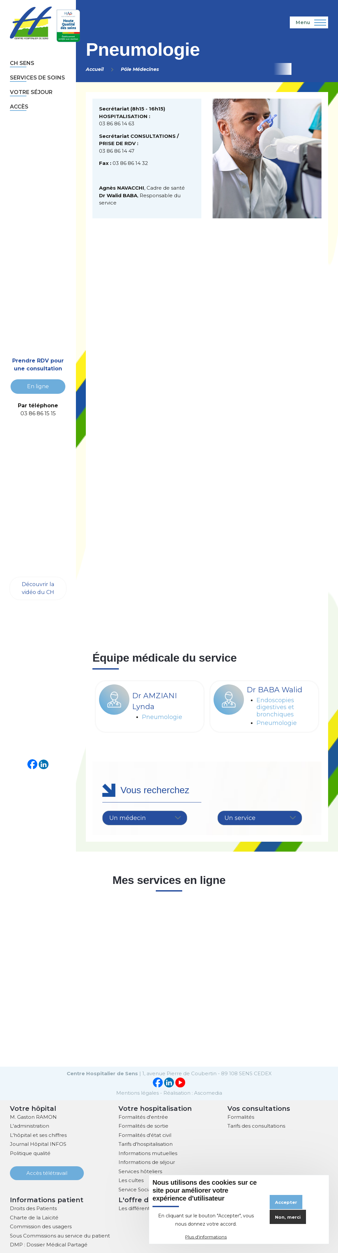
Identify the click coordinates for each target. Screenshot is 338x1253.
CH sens (22, 63)
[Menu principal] (309, 22)
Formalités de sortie (143, 1125)
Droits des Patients (33, 1208)
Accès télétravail (46, 1172)
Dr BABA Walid (274, 689)
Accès (19, 107)
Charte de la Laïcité (34, 1217)
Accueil (95, 69)
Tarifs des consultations (256, 1125)
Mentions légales (137, 1092)
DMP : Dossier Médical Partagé (48, 1244)
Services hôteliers (140, 1171)
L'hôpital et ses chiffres (38, 1134)
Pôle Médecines (140, 69)
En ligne (38, 386)
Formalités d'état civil (144, 1134)
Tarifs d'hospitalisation (145, 1143)
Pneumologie (162, 717)
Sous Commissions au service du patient (60, 1235)
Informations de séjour (146, 1161)
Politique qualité (30, 1152)
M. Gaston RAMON (33, 1116)
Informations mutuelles (147, 1152)
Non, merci (288, 1217)
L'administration (29, 1125)
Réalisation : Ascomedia (192, 1092)
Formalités (240, 1116)
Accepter (286, 1202)
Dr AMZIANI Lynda (154, 701)
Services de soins (37, 78)
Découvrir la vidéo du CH (38, 588)
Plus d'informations (206, 1236)
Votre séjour (31, 92)
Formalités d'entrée (143, 1116)
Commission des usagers (41, 1226)
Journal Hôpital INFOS (38, 1143)
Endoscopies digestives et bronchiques (275, 707)
